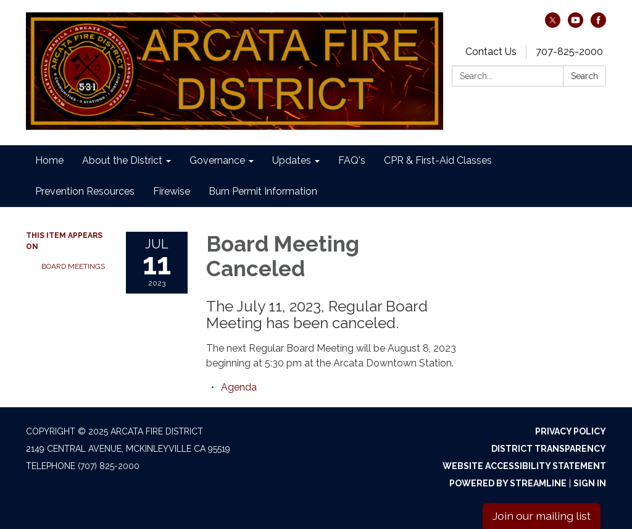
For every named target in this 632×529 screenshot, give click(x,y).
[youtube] (575, 24)
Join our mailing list (542, 515)
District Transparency (548, 449)
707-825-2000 (569, 51)
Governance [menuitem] (217, 160)
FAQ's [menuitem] (351, 160)
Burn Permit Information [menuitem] (263, 191)
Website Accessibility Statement (524, 466)
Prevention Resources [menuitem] (85, 191)
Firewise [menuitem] (171, 191)
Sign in (589, 483)
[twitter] (552, 24)
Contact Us (491, 51)
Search (584, 76)
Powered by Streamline (508, 483)
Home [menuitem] (49, 160)
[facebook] (598, 24)
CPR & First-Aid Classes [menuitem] (438, 160)
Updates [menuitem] (291, 160)
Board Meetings (73, 266)
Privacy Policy (570, 431)
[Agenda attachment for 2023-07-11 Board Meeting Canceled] (239, 387)
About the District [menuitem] (122, 160)
